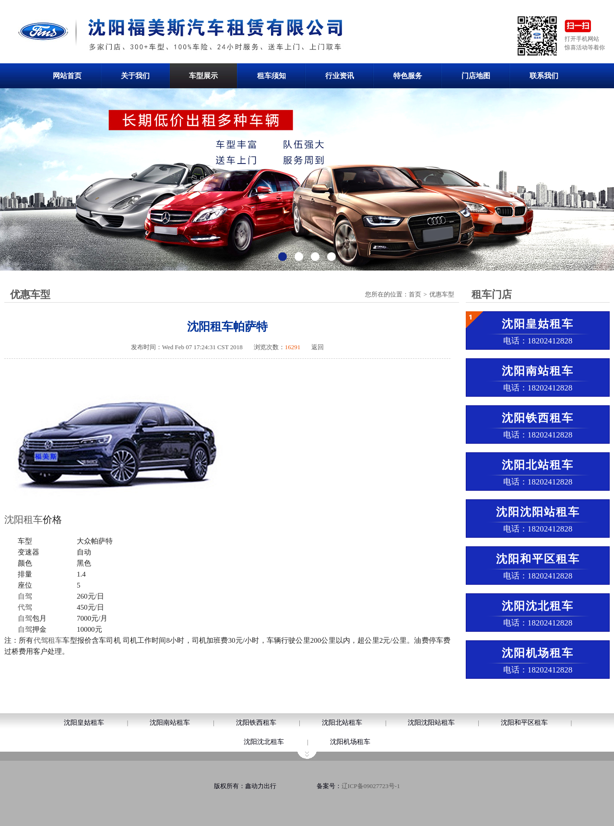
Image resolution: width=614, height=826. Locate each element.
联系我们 (544, 76)
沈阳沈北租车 (264, 741)
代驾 (25, 607)
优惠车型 (441, 294)
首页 (415, 294)
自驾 (25, 596)
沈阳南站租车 (170, 722)
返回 (317, 347)
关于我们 (135, 76)
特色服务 (407, 76)
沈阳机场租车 (350, 741)
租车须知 (271, 76)
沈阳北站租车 (342, 722)
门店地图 (475, 76)
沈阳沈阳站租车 (431, 722)
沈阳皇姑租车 (84, 722)
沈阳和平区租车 (524, 722)
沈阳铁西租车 (256, 722)
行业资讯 (339, 76)
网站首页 (67, 76)
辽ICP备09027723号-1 (371, 786)
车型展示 (203, 76)
